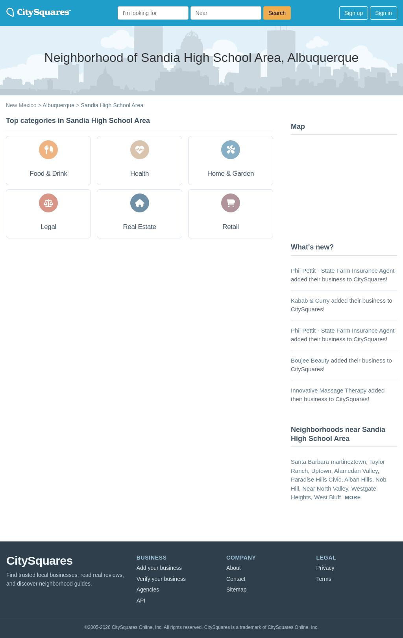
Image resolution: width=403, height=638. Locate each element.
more (353, 497)
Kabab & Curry (310, 300)
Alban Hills (358, 479)
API (141, 600)
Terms (323, 579)
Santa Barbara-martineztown (328, 461)
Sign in (383, 13)
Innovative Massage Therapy (328, 390)
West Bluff (327, 497)
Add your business (159, 568)
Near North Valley (325, 488)
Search (277, 13)
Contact (235, 579)
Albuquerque (58, 105)
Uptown (321, 470)
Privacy (325, 568)
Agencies (148, 589)
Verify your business (161, 579)
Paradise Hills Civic (316, 479)
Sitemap (236, 589)
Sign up (353, 13)
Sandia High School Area (112, 105)
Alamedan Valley (355, 470)
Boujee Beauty (310, 360)
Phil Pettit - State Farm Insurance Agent (342, 270)
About (233, 568)
